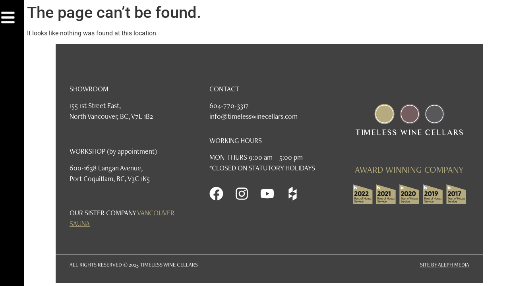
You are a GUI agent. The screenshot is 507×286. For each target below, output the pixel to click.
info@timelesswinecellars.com (253, 116)
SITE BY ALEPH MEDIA (444, 264)
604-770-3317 (229, 105)
